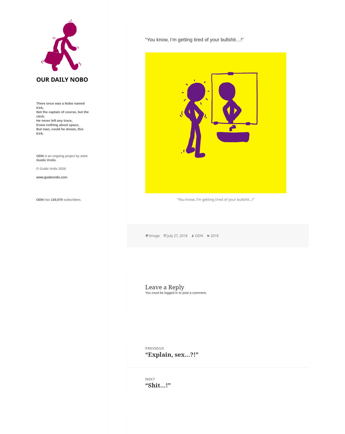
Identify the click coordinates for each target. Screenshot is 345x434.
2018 (214, 235)
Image (154, 235)
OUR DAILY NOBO (62, 79)
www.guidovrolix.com (51, 177)
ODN (199, 235)
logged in (171, 293)
